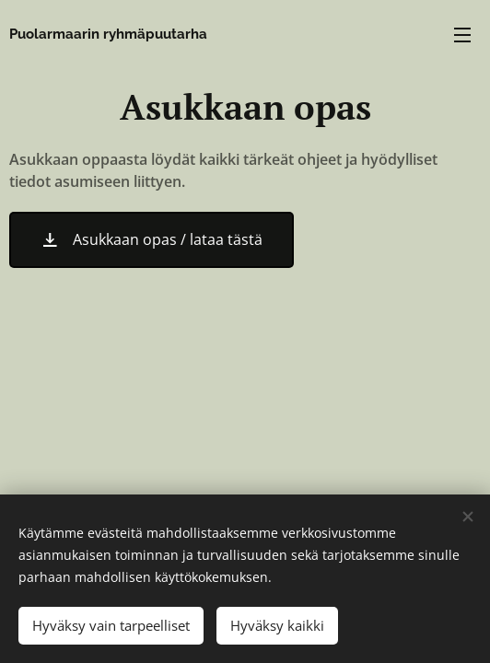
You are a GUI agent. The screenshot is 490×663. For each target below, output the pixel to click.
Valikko (462, 35)
